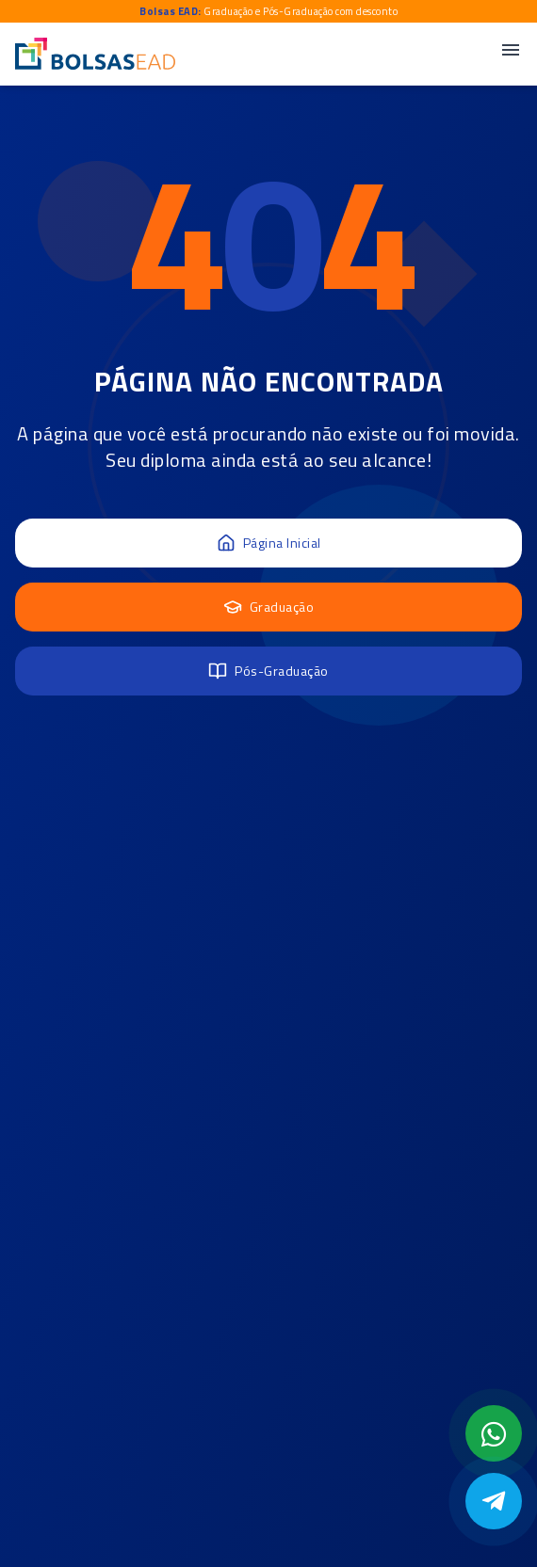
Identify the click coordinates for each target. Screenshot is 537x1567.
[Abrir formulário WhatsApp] (493, 1433)
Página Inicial (269, 542)
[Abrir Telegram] (493, 1501)
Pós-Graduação (268, 670)
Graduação (269, 606)
